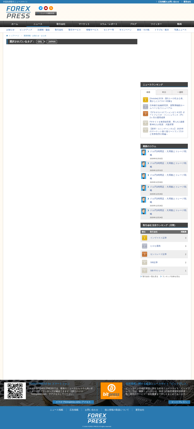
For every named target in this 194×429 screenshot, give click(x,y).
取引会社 (61, 24)
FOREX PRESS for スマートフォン (49, 383)
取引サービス (75, 30)
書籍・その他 (143, 30)
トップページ (14, 36)
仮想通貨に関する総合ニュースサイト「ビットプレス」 (157, 383)
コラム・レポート (108, 24)
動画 (179, 24)
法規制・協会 (43, 30)
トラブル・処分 (162, 30)
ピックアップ (26, 30)
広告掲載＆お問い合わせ (167, 2)
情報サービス (92, 30)
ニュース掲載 (56, 410)
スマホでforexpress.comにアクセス (73, 402)
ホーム (14, 24)
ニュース (37, 24)
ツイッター (156, 24)
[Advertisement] (133, 12)
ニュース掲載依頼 (46, 13)
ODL (40, 41)
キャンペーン (125, 30)
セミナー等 (109, 30)
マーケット (84, 24)
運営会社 (186, 2)
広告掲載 (74, 410)
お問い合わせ (91, 410)
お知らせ (10, 30)
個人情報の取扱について (117, 410)
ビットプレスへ (179, 402)
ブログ (133, 24)
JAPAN (51, 41)
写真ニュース (180, 30)
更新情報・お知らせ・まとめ (35, 36)
